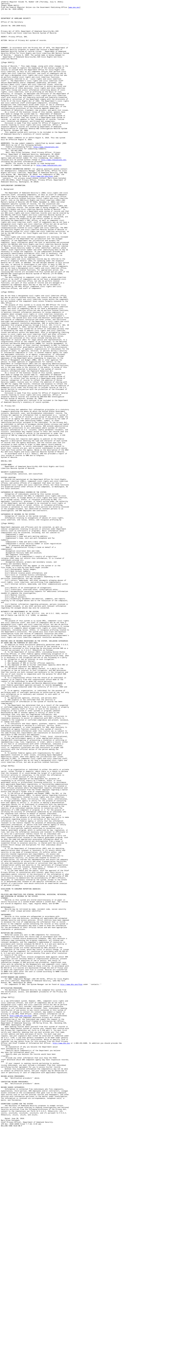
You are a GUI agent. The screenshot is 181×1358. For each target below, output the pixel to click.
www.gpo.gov (74, 9)
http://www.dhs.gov (61, 1252)
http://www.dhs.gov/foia (42, 211)
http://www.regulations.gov (46, 176)
